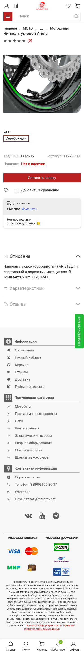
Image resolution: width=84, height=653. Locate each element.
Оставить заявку (42, 178)
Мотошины (59, 28)
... (41, 28)
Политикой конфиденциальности (43, 625)
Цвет (7, 131)
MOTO (28, 28)
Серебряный (16, 138)
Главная (10, 28)
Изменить (29, 209)
